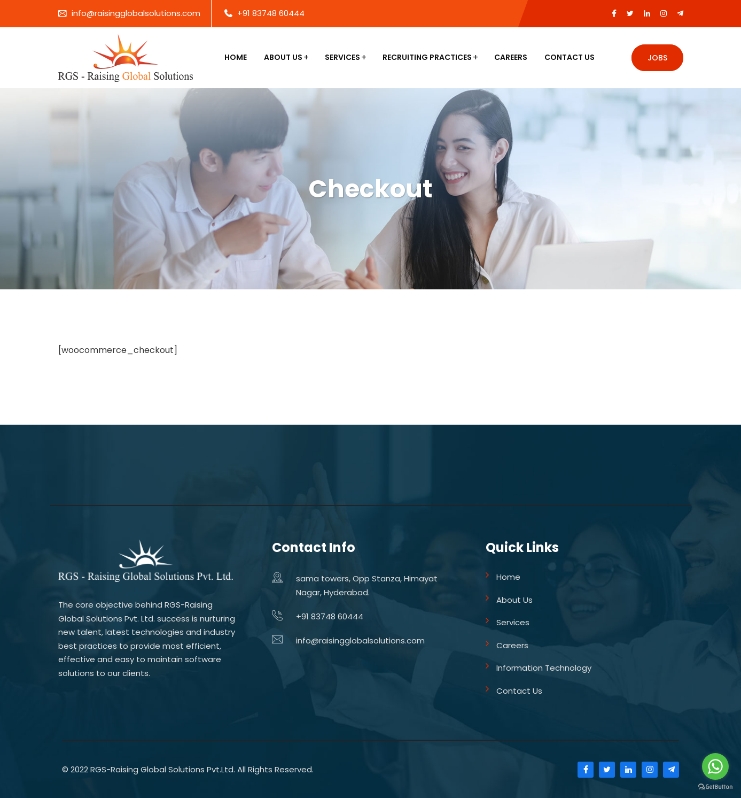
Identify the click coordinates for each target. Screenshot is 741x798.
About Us (283, 57)
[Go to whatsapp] (715, 766)
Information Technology (543, 667)
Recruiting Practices (427, 57)
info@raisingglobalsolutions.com (136, 13)
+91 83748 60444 (271, 13)
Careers (510, 57)
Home (235, 57)
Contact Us (569, 57)
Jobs (657, 57)
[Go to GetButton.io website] (715, 787)
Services (342, 57)
